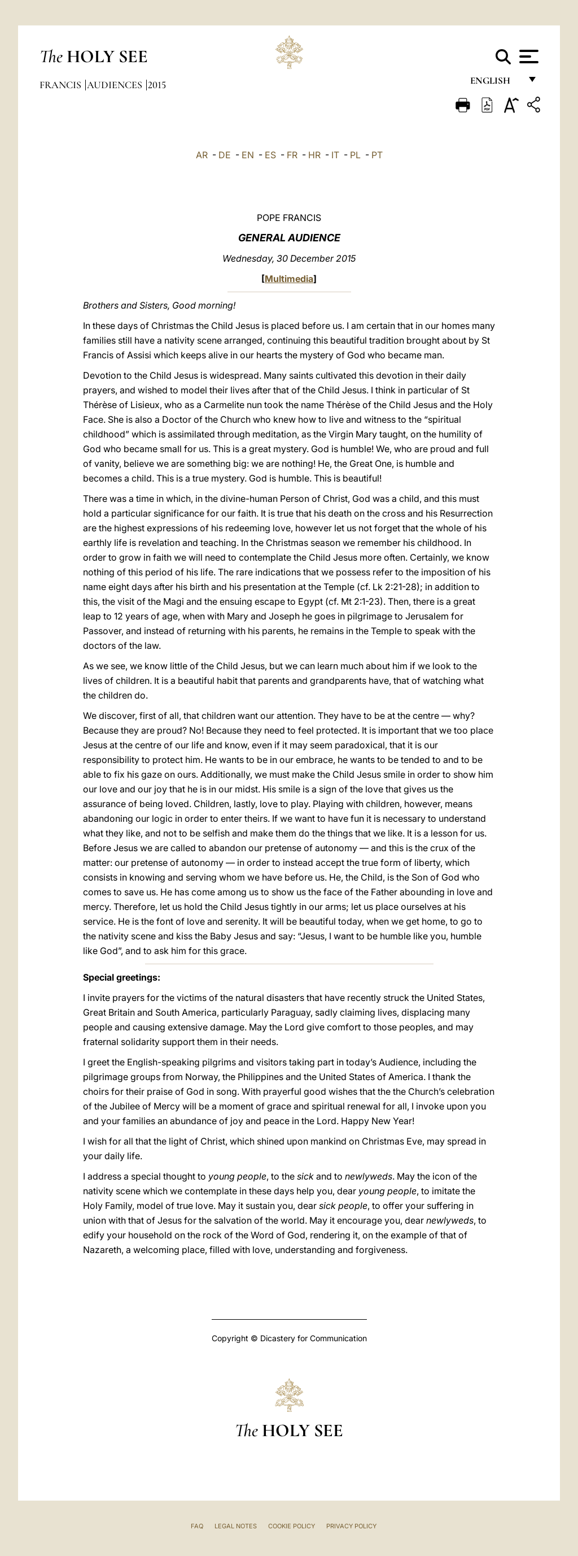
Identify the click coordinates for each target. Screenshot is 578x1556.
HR (314, 155)
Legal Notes (235, 1526)
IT (335, 155)
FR (292, 155)
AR (202, 155)
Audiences (115, 85)
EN (248, 155)
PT (377, 155)
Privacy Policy (351, 1526)
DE (224, 155)
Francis (62, 85)
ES (270, 155)
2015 (157, 85)
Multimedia (289, 278)
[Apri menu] (527, 56)
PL (355, 155)
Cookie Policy (291, 1526)
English (495, 83)
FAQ (197, 1526)
